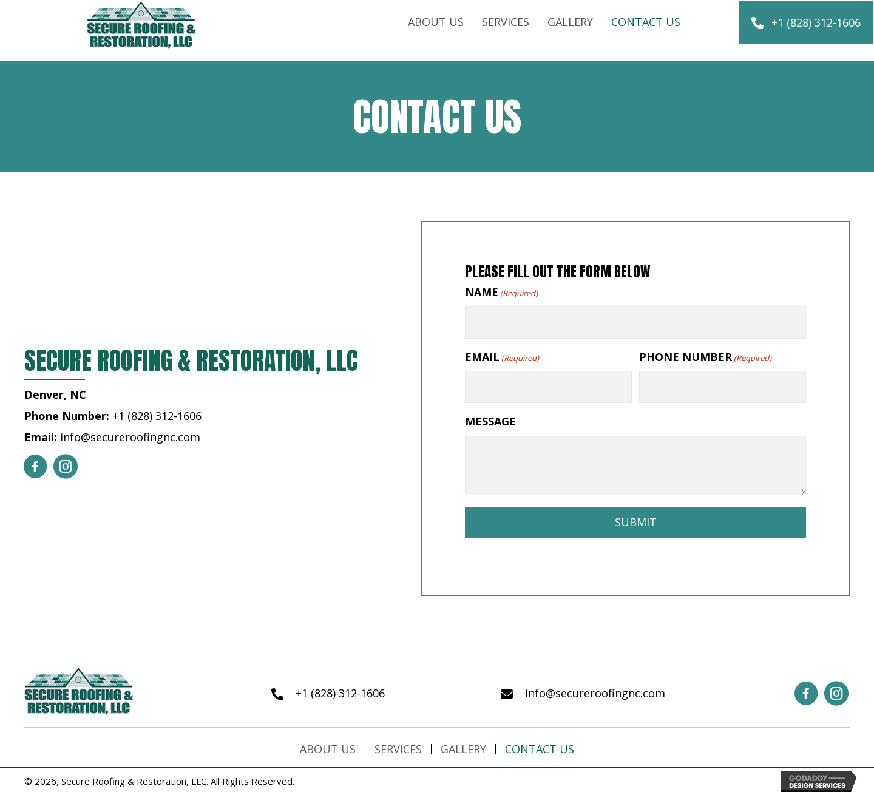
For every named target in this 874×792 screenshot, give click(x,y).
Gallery (463, 747)
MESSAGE (490, 420)
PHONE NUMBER (705, 356)
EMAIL (502, 356)
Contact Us (539, 747)
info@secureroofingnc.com (130, 436)
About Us (328, 747)
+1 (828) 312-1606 (157, 415)
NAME (501, 292)
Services (398, 747)
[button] (806, 23)
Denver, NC (55, 394)
